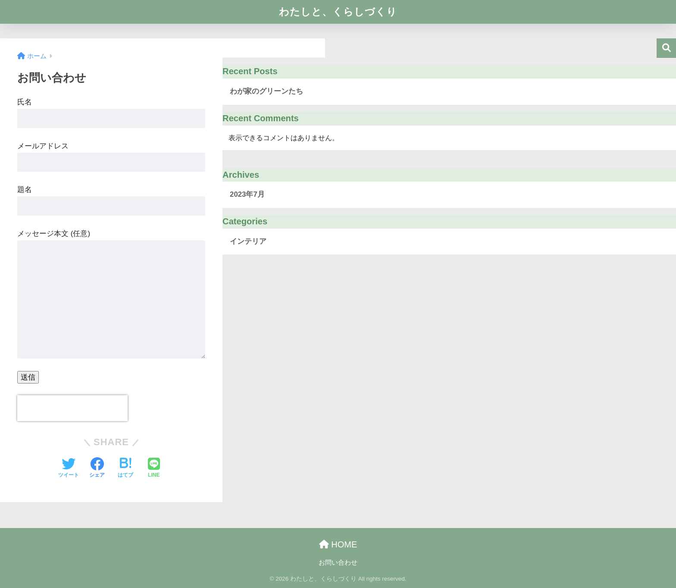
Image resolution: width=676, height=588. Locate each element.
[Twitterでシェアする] (68, 468)
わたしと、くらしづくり (338, 11)
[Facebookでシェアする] (97, 468)
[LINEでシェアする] (154, 468)
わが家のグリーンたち (266, 91)
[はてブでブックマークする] (125, 468)
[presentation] (72, 408)
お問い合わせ (338, 562)
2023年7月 (247, 194)
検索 (666, 48)
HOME (338, 544)
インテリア (248, 241)
